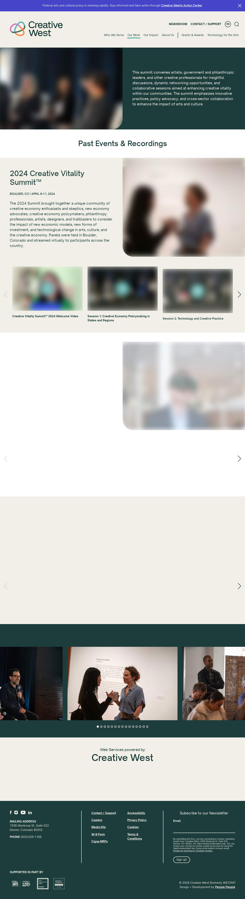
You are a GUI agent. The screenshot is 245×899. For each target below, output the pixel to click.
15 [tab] (147, 727)
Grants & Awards (193, 35)
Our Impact (151, 35)
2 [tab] (101, 727)
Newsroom (178, 24)
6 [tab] (115, 727)
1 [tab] (98, 727)
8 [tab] (122, 727)
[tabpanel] (122, 683)
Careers (96, 820)
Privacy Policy (137, 820)
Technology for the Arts (223, 35)
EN (227, 24)
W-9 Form (98, 834)
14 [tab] (144, 727)
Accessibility (136, 813)
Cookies (133, 827)
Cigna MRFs (99, 841)
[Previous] (5, 294)
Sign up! (181, 859)
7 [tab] (119, 727)
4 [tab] (108, 727)
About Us (168, 35)
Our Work (134, 35)
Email (177, 820)
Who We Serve (114, 35)
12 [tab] (137, 727)
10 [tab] (129, 727)
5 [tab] (112, 727)
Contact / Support (206, 24)
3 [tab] (105, 727)
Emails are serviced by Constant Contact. (193, 850)
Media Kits (98, 827)
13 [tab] (140, 727)
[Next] (239, 294)
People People (225, 887)
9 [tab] (126, 727)
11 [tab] (133, 727)
